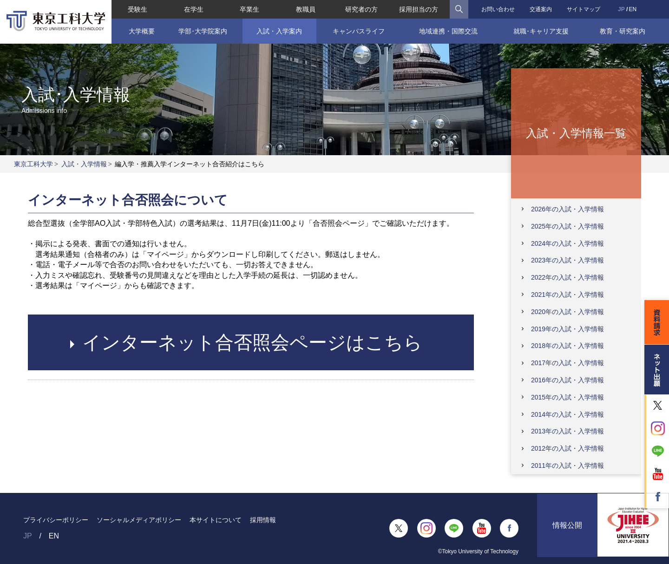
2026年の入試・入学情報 (567, 209)
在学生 (193, 9)
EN (632, 9)
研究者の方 (361, 9)
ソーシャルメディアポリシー (139, 520)
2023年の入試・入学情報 (567, 260)
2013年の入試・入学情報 (567, 431)
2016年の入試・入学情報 (567, 380)
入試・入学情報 (84, 164)
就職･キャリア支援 (541, 31)
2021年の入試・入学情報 (567, 294)
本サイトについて (216, 520)
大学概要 (142, 31)
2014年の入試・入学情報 (567, 414)
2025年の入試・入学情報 (567, 226)
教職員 (305, 9)
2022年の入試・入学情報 (567, 277)
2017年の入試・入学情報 (567, 363)
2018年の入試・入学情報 (567, 345)
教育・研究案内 (622, 31)
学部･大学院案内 (202, 31)
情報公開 (567, 528)
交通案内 (541, 9)
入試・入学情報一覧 (576, 132)
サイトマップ (583, 9)
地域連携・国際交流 (448, 31)
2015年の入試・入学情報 (567, 397)
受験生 (137, 9)
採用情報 (263, 520)
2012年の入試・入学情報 (567, 448)
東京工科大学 (33, 164)
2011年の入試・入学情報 (567, 465)
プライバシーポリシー (55, 520)
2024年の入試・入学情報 (567, 243)
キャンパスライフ (359, 31)
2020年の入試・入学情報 (567, 311)
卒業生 (249, 9)
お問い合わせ (498, 9)
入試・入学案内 (279, 31)
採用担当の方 (418, 9)
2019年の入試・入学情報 (567, 329)
